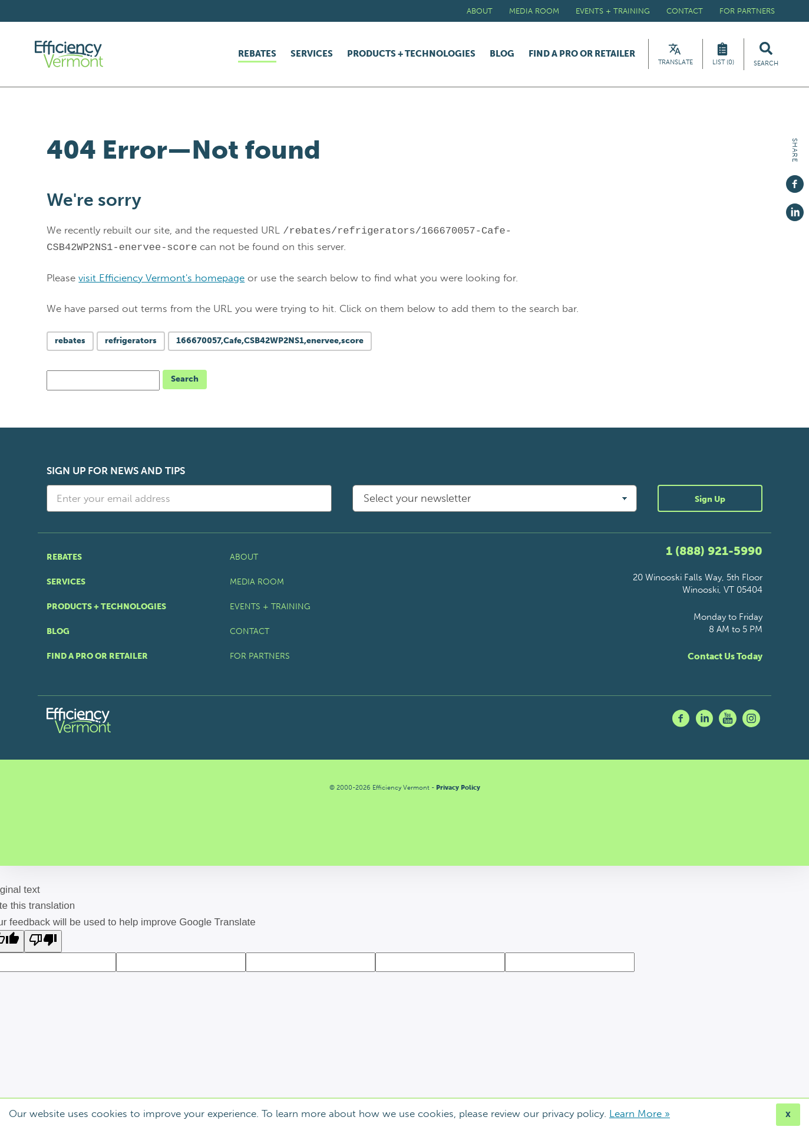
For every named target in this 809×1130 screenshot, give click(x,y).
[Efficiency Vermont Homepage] (74, 56)
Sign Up (710, 503)
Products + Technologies (411, 55)
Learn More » (639, 1113)
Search (185, 382)
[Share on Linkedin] (795, 207)
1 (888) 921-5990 (714, 554)
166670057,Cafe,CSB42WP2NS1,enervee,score (270, 344)
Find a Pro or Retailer (582, 55)
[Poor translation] (43, 944)
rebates (70, 344)
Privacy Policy (458, 790)
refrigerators (131, 344)
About (480, 11)
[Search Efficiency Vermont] (766, 56)
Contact (684, 11)
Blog (502, 55)
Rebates (257, 56)
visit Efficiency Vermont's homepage (161, 281)
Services (311, 55)
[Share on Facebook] (795, 179)
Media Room (534, 11)
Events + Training (613, 11)
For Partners (747, 11)
